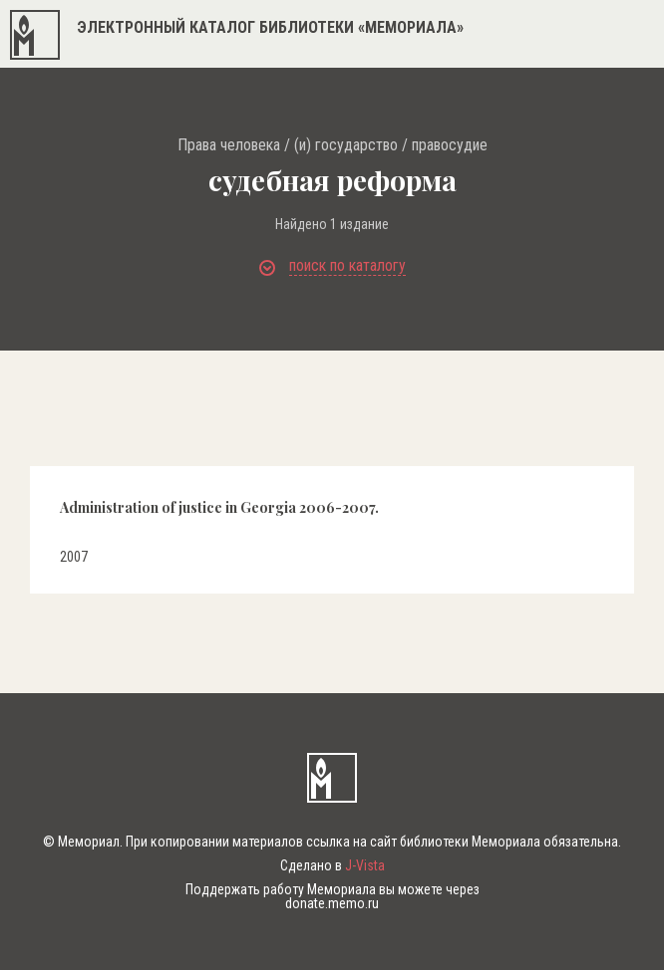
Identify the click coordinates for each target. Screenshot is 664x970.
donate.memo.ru (332, 903)
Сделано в (332, 865)
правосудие (450, 145)
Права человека (228, 145)
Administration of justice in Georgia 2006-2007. (219, 507)
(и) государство (346, 145)
